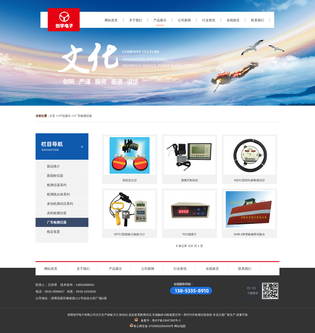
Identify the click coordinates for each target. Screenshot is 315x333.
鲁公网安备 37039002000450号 (151, 326)
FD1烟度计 (189, 234)
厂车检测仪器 (83, 115)
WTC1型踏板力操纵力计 (129, 234)
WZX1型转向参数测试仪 (249, 180)
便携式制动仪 (189, 180)
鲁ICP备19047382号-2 (166, 320)
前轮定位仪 (130, 180)
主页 (52, 115)
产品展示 (65, 115)
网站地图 (180, 326)
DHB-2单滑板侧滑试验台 (249, 234)
